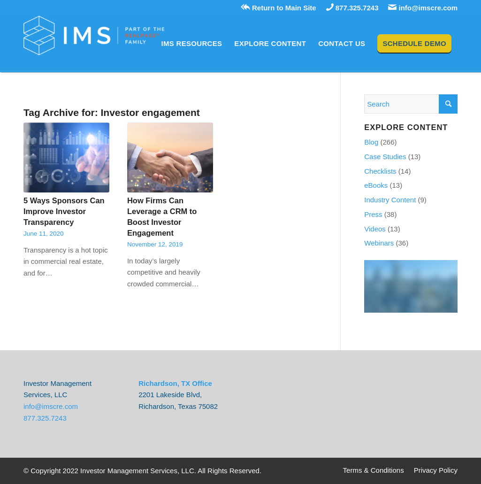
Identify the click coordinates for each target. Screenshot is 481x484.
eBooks (376, 185)
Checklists (380, 171)
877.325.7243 (352, 8)
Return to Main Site (278, 8)
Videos (375, 229)
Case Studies (385, 157)
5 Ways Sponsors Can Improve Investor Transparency (64, 211)
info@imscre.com (423, 8)
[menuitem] (192, 43)
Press (373, 214)
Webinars (379, 243)
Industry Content (390, 200)
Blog (371, 142)
